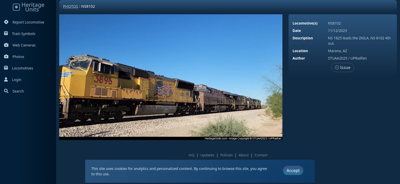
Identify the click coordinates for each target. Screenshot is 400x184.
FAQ (191, 155)
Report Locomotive (24, 22)
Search (14, 91)
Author (299, 58)
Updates (207, 155)
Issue (343, 67)
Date (297, 30)
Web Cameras (20, 45)
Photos (14, 56)
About (244, 155)
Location (300, 50)
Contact (261, 155)
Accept (292, 170)
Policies (226, 155)
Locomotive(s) (305, 23)
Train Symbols (19, 33)
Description (303, 38)
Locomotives (18, 68)
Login (12, 79)
